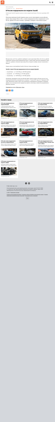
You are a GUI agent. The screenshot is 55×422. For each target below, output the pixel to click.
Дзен (23, 87)
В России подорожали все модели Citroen (26, 104)
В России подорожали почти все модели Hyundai (26, 69)
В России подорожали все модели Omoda (26, 141)
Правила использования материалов (14, 194)
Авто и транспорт (9, 6)
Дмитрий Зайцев (19, 8)
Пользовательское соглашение (31, 195)
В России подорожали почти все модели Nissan (45, 122)
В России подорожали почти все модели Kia (26, 122)
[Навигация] (52, 2)
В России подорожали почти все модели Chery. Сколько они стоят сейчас (46, 142)
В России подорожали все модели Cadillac (7, 122)
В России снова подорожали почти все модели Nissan (8, 141)
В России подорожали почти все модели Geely (45, 104)
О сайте (8, 192)
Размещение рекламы (15, 192)
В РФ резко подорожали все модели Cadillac (8, 162)
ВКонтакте (18, 87)
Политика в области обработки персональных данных (32, 194)
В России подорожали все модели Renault (7, 104)
